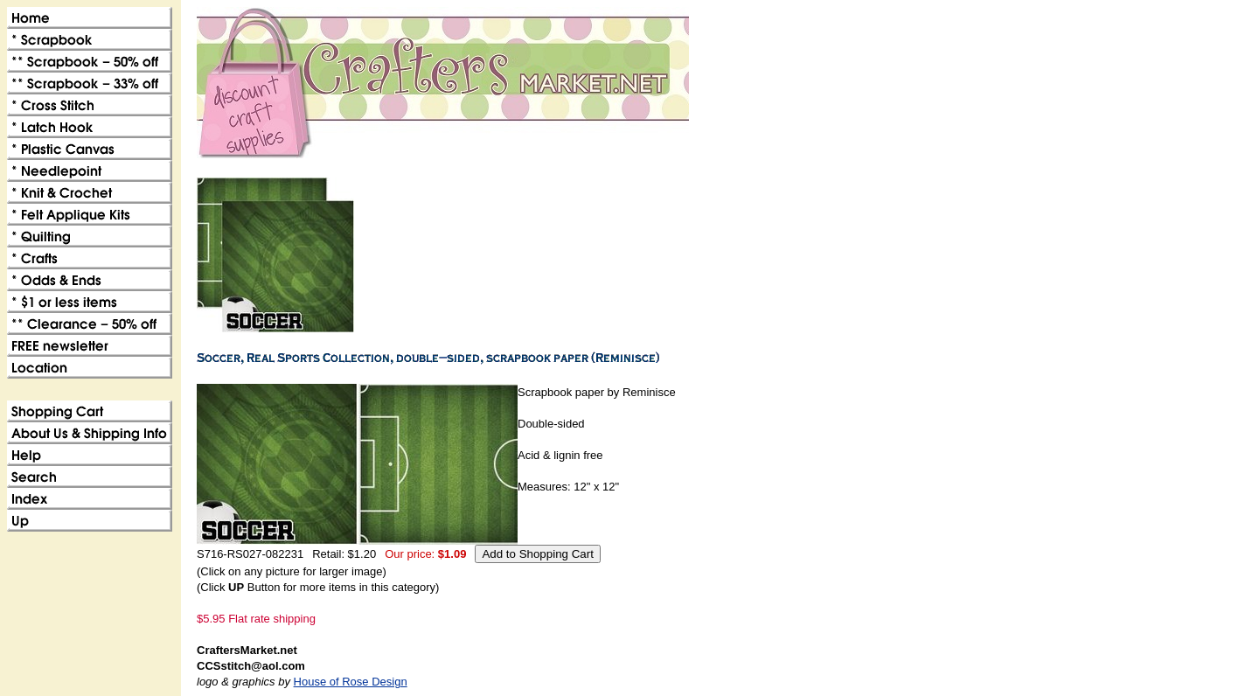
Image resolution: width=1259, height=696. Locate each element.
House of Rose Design (350, 681)
